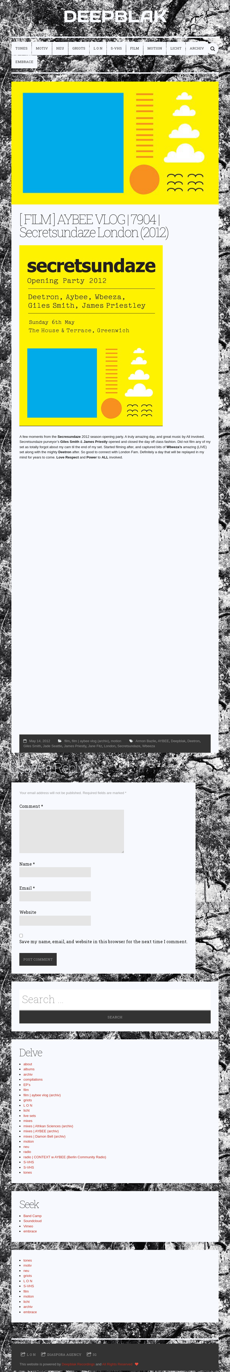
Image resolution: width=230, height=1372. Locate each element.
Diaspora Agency (64, 1355)
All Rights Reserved (117, 1365)
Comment (31, 807)
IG (94, 1355)
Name (27, 865)
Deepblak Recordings (78, 1365)
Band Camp (32, 1217)
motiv (42, 49)
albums (28, 1070)
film (134, 49)
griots (78, 49)
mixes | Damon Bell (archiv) (44, 1137)
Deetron (193, 742)
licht (176, 49)
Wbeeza (148, 747)
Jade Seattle (52, 747)
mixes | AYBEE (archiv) (41, 1132)
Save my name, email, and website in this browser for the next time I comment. (103, 943)
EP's (26, 1086)
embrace (24, 62)
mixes (27, 1122)
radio (27, 1153)
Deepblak (178, 742)
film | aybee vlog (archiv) (90, 742)
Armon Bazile (146, 742)
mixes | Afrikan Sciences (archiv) (48, 1127)
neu (60, 49)
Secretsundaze (128, 747)
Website (27, 913)
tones (21, 49)
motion (154, 49)
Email (27, 889)
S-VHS (116, 49)
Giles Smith (32, 747)
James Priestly (75, 747)
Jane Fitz (95, 747)
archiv (197, 49)
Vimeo (28, 1227)
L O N (98, 49)
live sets (29, 1117)
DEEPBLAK (115, 17)
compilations (32, 1081)
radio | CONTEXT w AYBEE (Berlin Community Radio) (64, 1158)
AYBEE (163, 742)
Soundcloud (32, 1222)
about (27, 1065)
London (109, 747)
